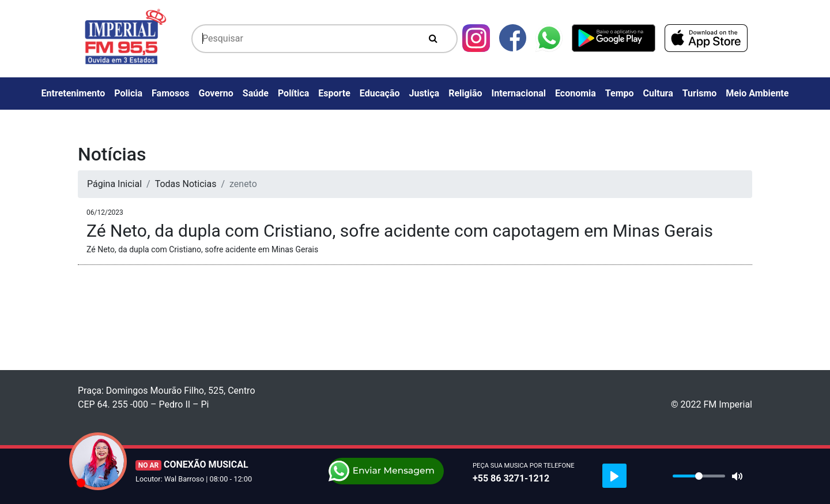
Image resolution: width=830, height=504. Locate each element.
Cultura (658, 93)
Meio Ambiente (757, 93)
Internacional (519, 93)
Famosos (170, 93)
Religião (465, 93)
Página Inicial (114, 183)
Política (293, 93)
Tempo (619, 93)
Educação (380, 93)
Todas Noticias (186, 183)
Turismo (699, 93)
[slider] (699, 476)
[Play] (614, 476)
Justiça (424, 93)
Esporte (334, 93)
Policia (128, 93)
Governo (216, 93)
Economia (575, 93)
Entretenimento (73, 93)
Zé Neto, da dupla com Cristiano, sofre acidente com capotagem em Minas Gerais (399, 231)
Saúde (256, 93)
